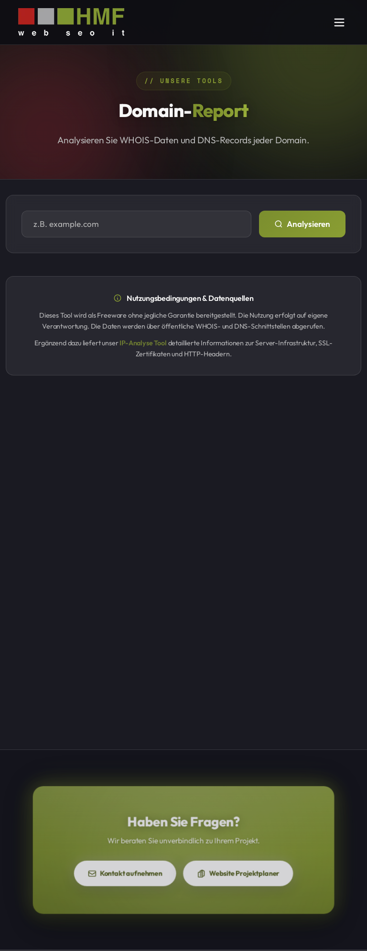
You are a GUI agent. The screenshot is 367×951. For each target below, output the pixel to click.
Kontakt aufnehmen (137, 868)
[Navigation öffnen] (339, 22)
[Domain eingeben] (136, 224)
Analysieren (302, 224)
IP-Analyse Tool (142, 343)
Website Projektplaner (226, 868)
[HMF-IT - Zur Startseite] (71, 22)
